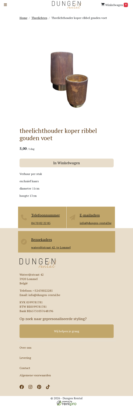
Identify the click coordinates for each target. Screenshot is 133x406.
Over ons (25, 348)
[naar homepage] (66, 5)
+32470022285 (43, 291)
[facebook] (22, 388)
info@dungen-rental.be (44, 295)
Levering (25, 358)
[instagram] (31, 388)
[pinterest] (40, 388)
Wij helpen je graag (66, 331)
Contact (25, 368)
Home (23, 18)
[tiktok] (49, 388)
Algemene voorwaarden (35, 375)
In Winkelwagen (66, 162)
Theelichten (39, 18)
